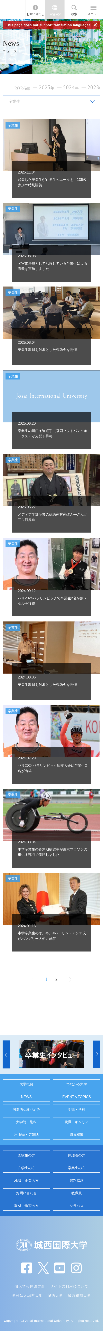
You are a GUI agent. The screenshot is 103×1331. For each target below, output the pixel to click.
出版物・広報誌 (26, 1135)
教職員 (76, 1193)
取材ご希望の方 (26, 1206)
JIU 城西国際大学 (12, 9)
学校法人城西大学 (27, 1296)
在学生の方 (26, 1168)
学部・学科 (76, 1109)
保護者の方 (76, 1155)
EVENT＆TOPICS (76, 1097)
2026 (22, 88)
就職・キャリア (76, 1122)
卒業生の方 (76, 1168)
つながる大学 (76, 1084)
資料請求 (77, 1181)
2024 (71, 88)
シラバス (77, 1206)
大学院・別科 (26, 1122)
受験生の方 (26, 1155)
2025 (47, 88)
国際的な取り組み (26, 1109)
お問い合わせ (35, 14)
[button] (6, 1054)
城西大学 (55, 1296)
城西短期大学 (79, 1296)
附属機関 (77, 1135)
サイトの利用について (69, 1286)
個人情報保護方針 (30, 1286)
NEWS (26, 1097)
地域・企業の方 (26, 1181)
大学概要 (26, 1084)
